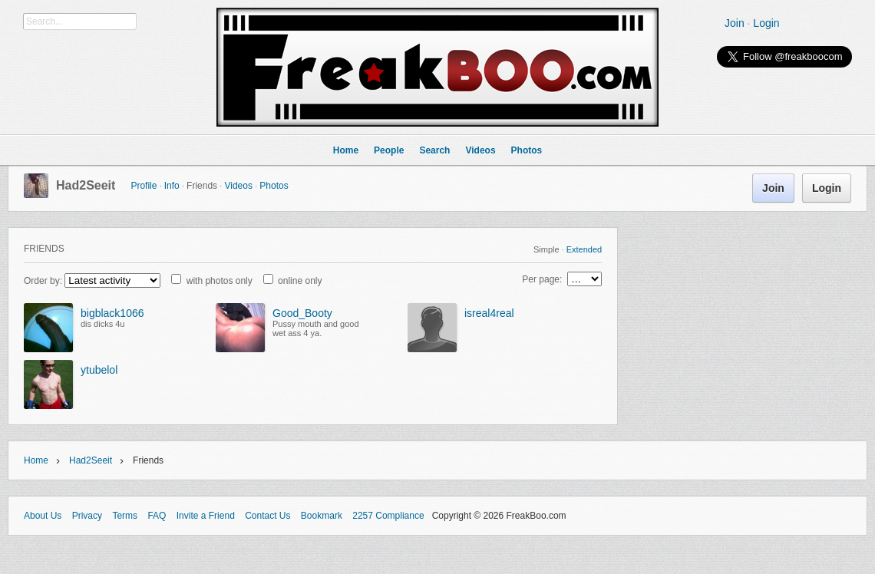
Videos (238, 185)
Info (172, 185)
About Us (42, 515)
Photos (273, 185)
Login (766, 23)
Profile (143, 185)
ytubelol (99, 370)
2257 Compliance (388, 515)
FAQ (156, 515)
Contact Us (267, 515)
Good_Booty (302, 313)
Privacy (87, 515)
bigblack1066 (112, 313)
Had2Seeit (85, 185)
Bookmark (321, 515)
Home (36, 460)
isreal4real (489, 313)
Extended (584, 249)
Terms (124, 515)
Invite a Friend (206, 515)
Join (735, 23)
